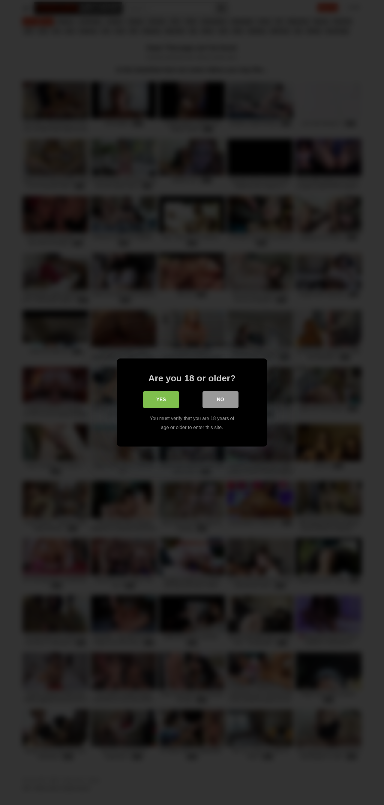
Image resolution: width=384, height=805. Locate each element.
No (220, 399)
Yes (161, 399)
